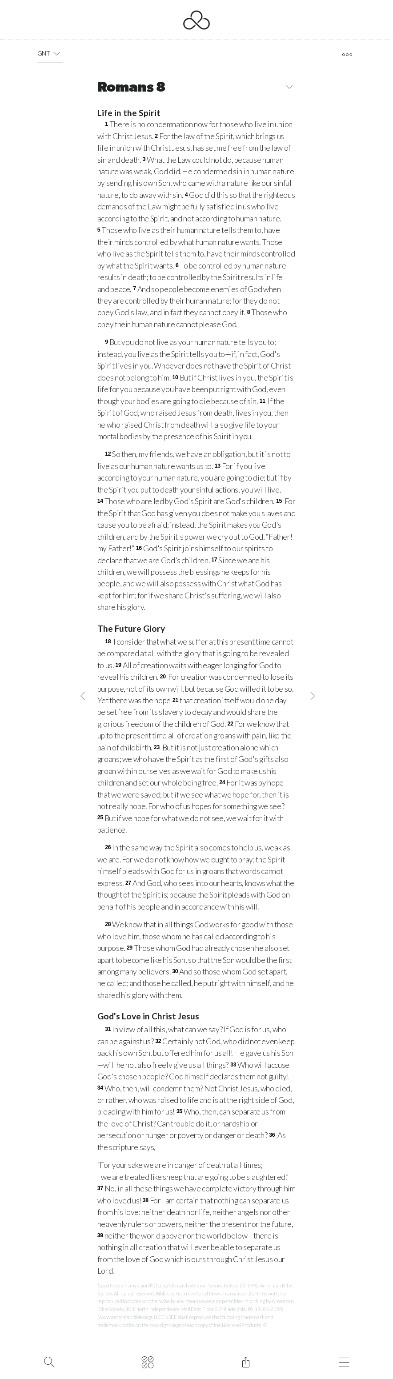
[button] (56, 53)
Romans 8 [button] (196, 88)
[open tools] (347, 54)
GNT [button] (50, 53)
